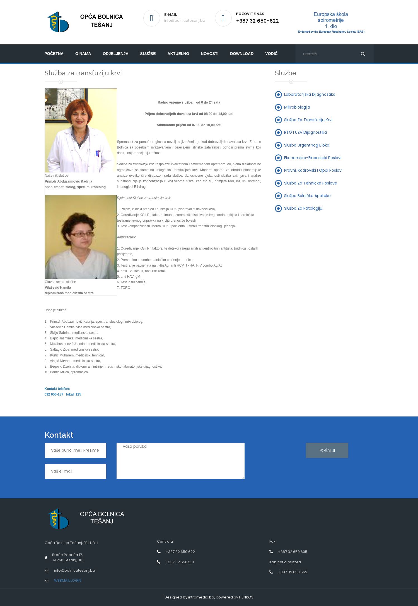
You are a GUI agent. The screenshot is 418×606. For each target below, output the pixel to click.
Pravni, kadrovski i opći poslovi (313, 170)
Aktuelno (178, 53)
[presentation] (277, 463)
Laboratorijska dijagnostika (309, 94)
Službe (148, 53)
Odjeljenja (116, 53)
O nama (83, 53)
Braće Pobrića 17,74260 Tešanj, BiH (67, 557)
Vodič (271, 53)
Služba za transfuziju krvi (308, 120)
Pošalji (327, 450)
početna (54, 53)
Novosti (209, 53)
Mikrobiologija (297, 107)
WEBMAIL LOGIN (67, 580)
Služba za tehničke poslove (310, 183)
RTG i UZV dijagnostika (305, 132)
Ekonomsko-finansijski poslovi (312, 157)
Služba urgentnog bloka (306, 145)
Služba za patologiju (303, 208)
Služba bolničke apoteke (307, 195)
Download (241, 53)
